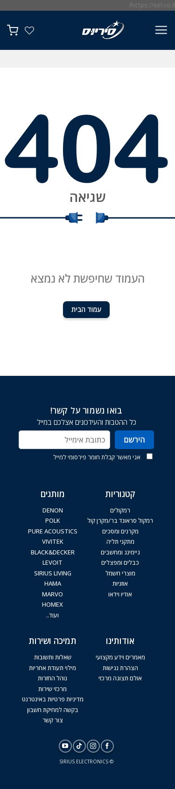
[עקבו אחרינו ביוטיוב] (65, 746)
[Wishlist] (29, 30)
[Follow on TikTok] (79, 746)
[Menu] (161, 30)
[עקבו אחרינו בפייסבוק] (107, 746)
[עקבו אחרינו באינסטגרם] (93, 746)
